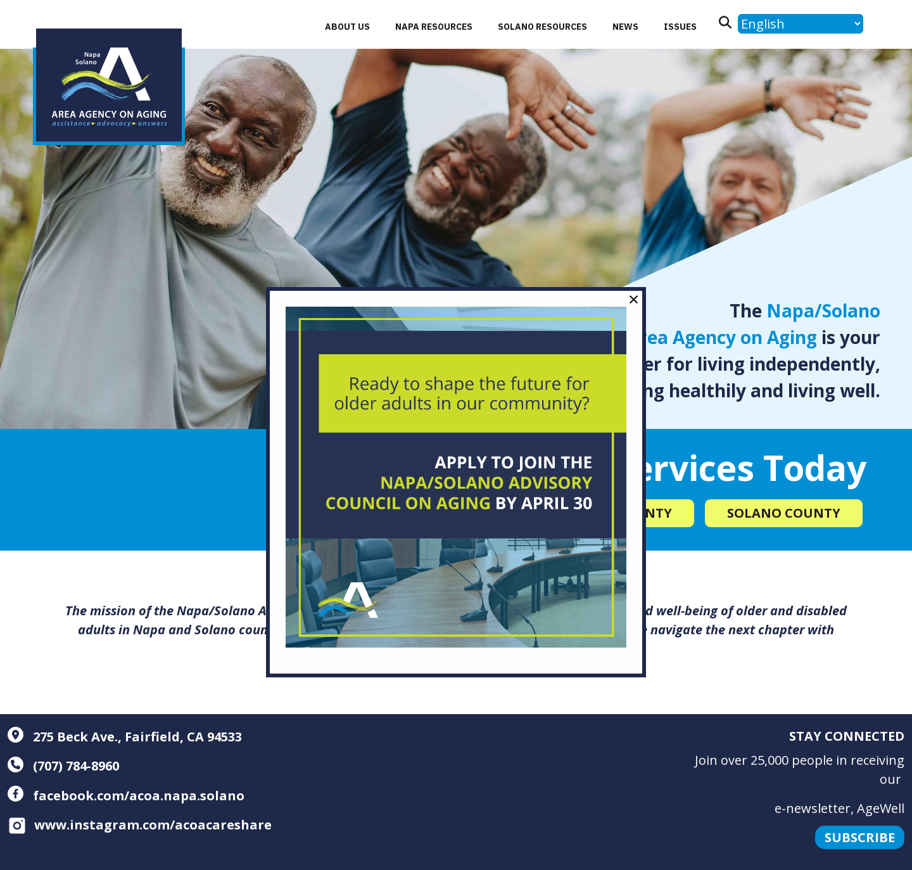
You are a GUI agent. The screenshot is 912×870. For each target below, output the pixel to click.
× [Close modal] (633, 299)
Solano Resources (542, 26)
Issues (680, 26)
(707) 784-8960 (63, 765)
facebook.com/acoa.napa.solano (126, 795)
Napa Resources (433, 26)
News (625, 26)
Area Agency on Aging (722, 337)
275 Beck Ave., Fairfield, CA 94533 (125, 736)
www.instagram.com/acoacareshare (140, 824)
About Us (347, 26)
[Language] (800, 24)
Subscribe (860, 837)
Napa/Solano (823, 310)
